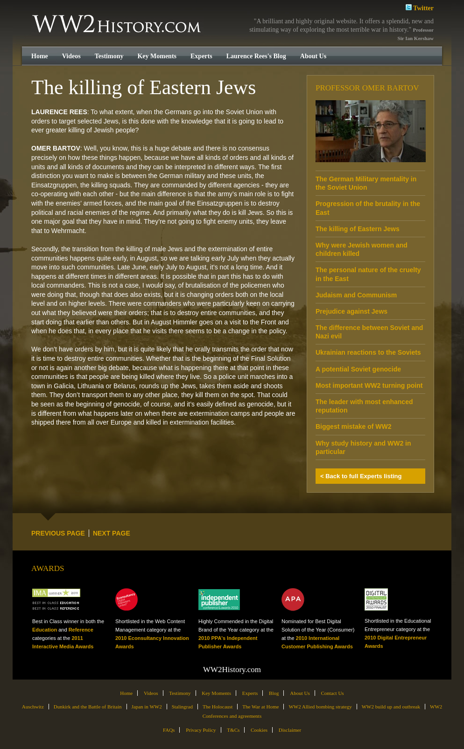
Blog (274, 693)
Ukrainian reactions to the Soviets (368, 352)
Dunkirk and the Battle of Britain (88, 706)
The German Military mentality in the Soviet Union (366, 183)
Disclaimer (290, 730)
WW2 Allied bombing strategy (320, 706)
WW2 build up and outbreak (391, 706)
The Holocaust (217, 706)
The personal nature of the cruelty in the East (368, 274)
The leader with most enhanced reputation (364, 406)
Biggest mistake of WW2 (354, 426)
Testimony (109, 56)
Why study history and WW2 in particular (363, 447)
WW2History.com (117, 25)
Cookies (259, 730)
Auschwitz (33, 706)
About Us (313, 56)
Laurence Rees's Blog (256, 56)
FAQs (169, 730)
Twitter (420, 7)
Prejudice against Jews (351, 311)
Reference (81, 629)
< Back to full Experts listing (360, 476)
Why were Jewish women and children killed (362, 249)
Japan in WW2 (147, 706)
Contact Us (332, 693)
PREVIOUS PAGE (58, 533)
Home (39, 56)
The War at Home (260, 706)
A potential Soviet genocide (358, 369)
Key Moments (156, 56)
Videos (71, 56)
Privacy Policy (201, 730)
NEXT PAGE (111, 533)
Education (44, 629)
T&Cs (233, 730)
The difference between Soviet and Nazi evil (369, 332)
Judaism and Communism (356, 295)
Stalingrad (182, 706)
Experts (201, 56)
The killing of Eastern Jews (358, 229)
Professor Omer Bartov (367, 87)
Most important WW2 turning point (369, 385)
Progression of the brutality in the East (368, 208)
